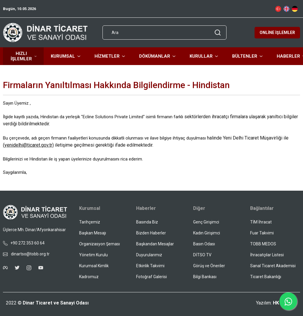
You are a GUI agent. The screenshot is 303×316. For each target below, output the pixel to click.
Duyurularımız (149, 254)
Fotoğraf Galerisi (151, 276)
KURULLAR (204, 56)
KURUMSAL (65, 56)
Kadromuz (89, 276)
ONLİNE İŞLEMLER (277, 32)
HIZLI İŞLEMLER (24, 56)
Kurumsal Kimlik (94, 265)
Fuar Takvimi (262, 233)
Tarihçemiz (89, 222)
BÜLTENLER (247, 56)
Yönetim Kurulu (93, 254)
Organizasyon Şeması (99, 244)
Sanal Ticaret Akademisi (273, 265)
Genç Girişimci (206, 222)
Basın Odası (204, 244)
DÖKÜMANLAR (157, 56)
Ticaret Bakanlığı (265, 276)
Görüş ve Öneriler (209, 265)
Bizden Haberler (151, 233)
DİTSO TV (202, 254)
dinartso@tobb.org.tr (26, 254)
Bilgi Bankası (204, 276)
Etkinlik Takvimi (150, 265)
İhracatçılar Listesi (267, 254)
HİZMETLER (110, 56)
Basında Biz (147, 222)
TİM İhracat (261, 222)
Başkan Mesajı (92, 233)
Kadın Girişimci (206, 233)
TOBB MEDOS (263, 244)
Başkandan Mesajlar (155, 244)
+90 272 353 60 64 (24, 243)
